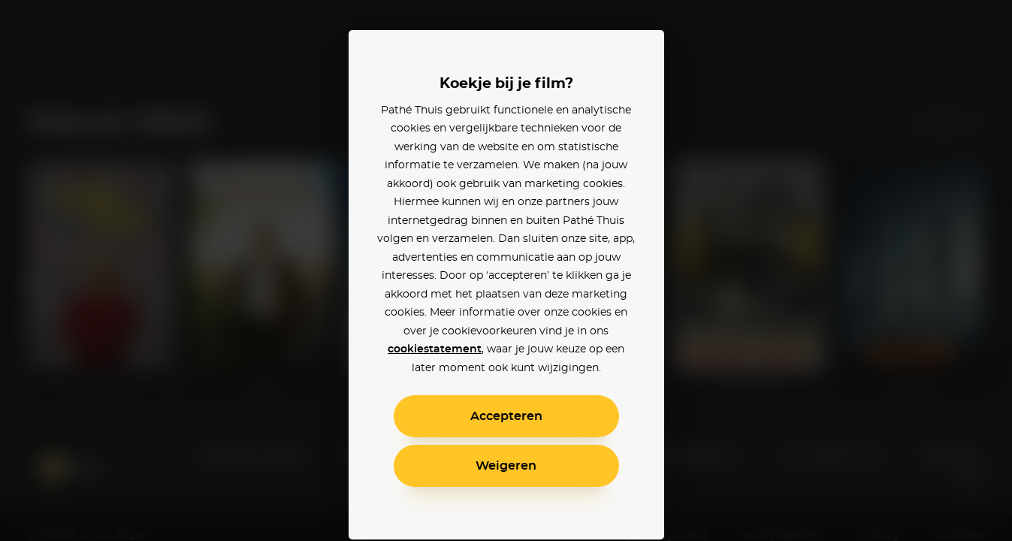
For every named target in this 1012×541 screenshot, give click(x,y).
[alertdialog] (506, 270)
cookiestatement (435, 349)
